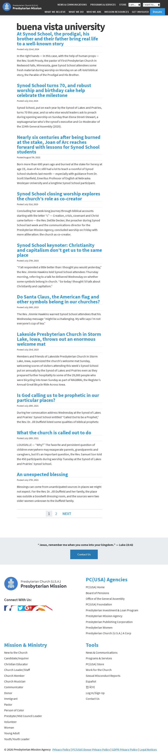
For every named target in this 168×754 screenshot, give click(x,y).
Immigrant (10, 698)
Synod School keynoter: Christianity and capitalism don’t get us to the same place (59, 250)
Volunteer (10, 722)
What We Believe (55, 11)
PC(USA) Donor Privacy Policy (91, 749)
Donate (157, 11)
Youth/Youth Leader (17, 739)
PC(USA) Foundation (99, 604)
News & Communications (72, 4)
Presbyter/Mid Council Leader (23, 716)
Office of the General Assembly (105, 599)
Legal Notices (148, 749)
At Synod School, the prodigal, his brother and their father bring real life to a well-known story (57, 39)
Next (66, 513)
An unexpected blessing (42, 474)
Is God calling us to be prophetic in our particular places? (58, 397)
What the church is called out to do (54, 433)
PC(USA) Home (95, 587)
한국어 (90, 687)
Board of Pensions (97, 593)
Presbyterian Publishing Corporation (109, 622)
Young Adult (12, 733)
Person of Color (14, 710)
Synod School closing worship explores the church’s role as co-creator (58, 196)
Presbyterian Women (99, 627)
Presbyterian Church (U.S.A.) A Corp (108, 633)
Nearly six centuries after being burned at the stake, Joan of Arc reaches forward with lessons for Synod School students (58, 144)
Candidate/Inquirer (16, 658)
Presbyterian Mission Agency (104, 616)
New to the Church (16, 652)
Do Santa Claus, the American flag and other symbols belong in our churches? (58, 299)
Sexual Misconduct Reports (103, 675)
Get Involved (140, 11)
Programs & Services (103, 4)
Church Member (14, 675)
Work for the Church (99, 670)
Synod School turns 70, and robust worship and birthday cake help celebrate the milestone (54, 90)
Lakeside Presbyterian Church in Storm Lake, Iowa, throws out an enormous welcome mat (59, 339)
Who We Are (94, 11)
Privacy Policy (61, 749)
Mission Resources (116, 11)
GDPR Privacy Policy (125, 749)
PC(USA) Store (95, 664)
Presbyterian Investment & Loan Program (112, 610)
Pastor (8, 704)
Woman (9, 727)
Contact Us (84, 554)
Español (91, 681)
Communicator (13, 687)
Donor (8, 693)
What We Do (76, 11)
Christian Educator (16, 664)
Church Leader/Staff (17, 670)
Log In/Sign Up (95, 693)
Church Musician (14, 681)
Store (122, 4)
